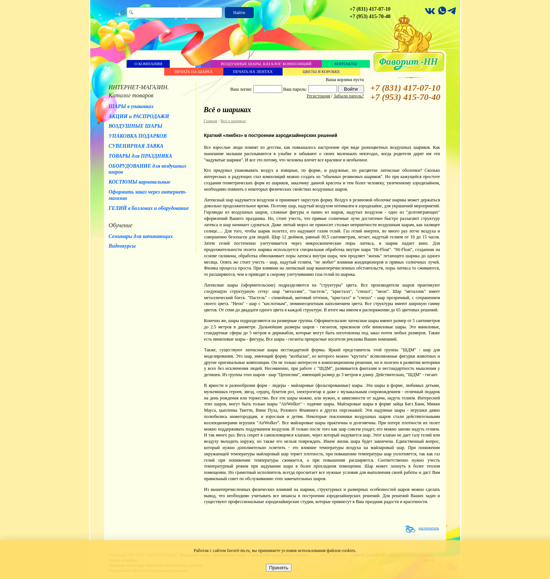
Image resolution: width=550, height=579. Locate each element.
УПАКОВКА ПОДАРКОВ (138, 136)
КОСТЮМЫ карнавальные (140, 182)
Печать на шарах (194, 71)
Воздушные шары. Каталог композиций (266, 63)
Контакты (345, 63)
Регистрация (318, 95)
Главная (210, 120)
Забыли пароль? (349, 95)
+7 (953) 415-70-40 (370, 16)
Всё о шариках (233, 120)
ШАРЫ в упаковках (131, 106)
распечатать (429, 528)
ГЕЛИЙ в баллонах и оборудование (149, 208)
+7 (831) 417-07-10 (370, 9)
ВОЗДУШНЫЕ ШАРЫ (136, 126)
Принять (278, 567)
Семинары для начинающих (141, 236)
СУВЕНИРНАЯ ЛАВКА (136, 146)
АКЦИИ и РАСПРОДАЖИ (139, 116)
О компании (148, 63)
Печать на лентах (253, 71)
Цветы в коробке (321, 71)
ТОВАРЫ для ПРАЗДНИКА (140, 156)
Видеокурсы (122, 246)
